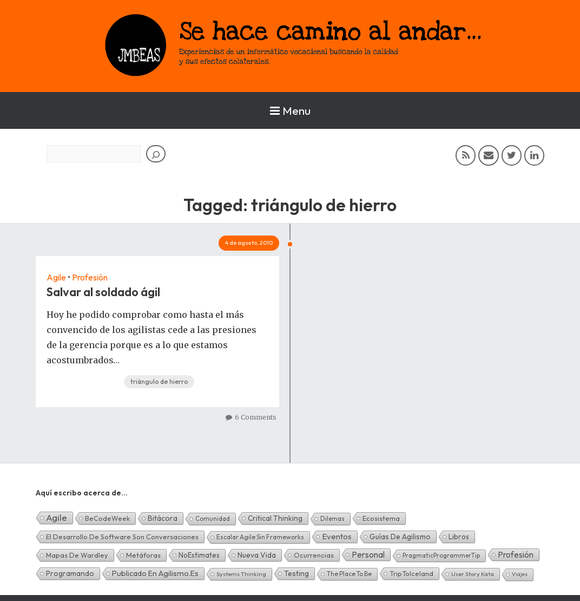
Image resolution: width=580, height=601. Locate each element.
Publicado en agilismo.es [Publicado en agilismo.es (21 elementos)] (155, 573)
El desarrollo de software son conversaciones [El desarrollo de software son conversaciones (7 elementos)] (122, 536)
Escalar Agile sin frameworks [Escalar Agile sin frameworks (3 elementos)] (260, 537)
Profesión (90, 277)
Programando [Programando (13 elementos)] (70, 573)
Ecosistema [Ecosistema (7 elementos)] (381, 518)
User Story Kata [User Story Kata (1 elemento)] (472, 574)
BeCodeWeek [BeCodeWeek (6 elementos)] (107, 518)
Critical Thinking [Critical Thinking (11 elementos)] (275, 518)
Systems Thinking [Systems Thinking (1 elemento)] (241, 574)
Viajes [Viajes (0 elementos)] (520, 574)
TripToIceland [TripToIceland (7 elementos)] (411, 573)
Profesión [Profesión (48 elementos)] (515, 554)
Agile (56, 277)
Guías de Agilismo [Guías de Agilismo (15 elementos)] (400, 536)
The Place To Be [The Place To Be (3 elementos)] (349, 574)
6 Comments (255, 417)
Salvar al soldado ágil (103, 291)
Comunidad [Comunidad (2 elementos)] (212, 518)
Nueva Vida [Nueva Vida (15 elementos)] (257, 555)
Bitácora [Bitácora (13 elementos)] (162, 518)
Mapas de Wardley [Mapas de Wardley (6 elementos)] (77, 555)
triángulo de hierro (159, 381)
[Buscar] (156, 153)
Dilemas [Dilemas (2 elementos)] (332, 518)
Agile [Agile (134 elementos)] (56, 517)
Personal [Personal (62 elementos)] (368, 554)
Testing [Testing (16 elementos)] (296, 573)
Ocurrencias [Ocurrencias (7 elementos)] (314, 555)
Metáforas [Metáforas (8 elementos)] (143, 555)
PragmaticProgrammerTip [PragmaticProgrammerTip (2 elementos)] (441, 555)
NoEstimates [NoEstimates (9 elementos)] (199, 555)
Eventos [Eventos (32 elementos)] (337, 536)
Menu (290, 110)
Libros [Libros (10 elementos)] (459, 536)
